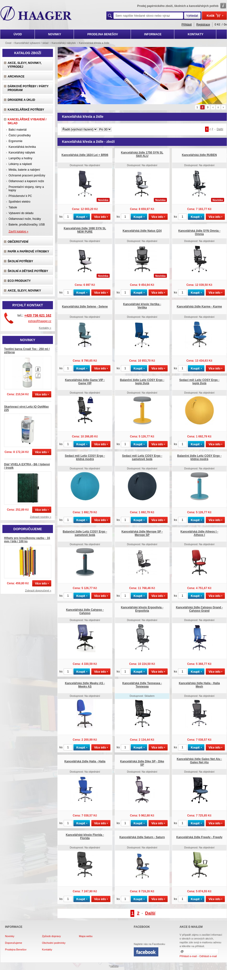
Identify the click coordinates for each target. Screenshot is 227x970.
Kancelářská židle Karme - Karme (199, 306)
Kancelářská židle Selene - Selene (85, 306)
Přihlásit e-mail (188, 956)
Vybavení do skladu (21, 213)
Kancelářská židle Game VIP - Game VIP (85, 381)
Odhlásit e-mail (208, 956)
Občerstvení (18, 241)
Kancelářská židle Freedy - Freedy (199, 837)
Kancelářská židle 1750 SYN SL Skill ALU (142, 154)
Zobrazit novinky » (40, 516)
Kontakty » (45, 327)
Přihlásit (186, 24)
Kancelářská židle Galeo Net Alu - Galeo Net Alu (199, 760)
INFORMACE (153, 34)
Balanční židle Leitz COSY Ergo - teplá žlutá (142, 381)
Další (220, 129)
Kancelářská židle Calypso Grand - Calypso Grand (199, 609)
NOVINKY (54, 34)
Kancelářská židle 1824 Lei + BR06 (85, 155)
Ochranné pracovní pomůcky (27, 175)
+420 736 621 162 (37, 315)
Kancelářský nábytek (22, 152)
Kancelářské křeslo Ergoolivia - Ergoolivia (142, 609)
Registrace (203, 24)
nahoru (114, 966)
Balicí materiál (17, 129)
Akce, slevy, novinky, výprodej (24, 64)
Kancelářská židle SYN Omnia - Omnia (199, 232)
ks (60, 216)
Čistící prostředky (20, 135)
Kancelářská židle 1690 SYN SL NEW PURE (85, 230)
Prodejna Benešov (15, 949)
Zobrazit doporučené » (38, 590)
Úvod (8, 42)
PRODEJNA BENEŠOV (102, 34)
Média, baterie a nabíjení (24, 169)
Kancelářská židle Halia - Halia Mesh (199, 685)
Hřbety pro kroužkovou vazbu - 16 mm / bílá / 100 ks (27, 539)
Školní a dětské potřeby (28, 271)
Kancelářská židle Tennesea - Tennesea (142, 685)
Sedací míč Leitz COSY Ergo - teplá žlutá (199, 381)
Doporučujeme (13, 942)
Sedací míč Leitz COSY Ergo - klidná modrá (85, 457)
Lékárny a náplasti (20, 164)
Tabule (13, 207)
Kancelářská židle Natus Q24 (142, 230)
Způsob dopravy (51, 936)
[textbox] (148, 16)
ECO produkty (19, 280)
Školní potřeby (20, 261)
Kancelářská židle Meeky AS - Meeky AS (85, 685)
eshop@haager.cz (39, 321)
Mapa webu (86, 936)
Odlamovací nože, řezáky (25, 219)
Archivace (16, 76)
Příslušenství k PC (20, 196)
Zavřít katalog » (18, 231)
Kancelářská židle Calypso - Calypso (85, 611)
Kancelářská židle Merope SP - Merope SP (142, 533)
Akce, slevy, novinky (24, 290)
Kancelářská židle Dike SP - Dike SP (142, 763)
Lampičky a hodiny (20, 158)
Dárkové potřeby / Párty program (28, 88)
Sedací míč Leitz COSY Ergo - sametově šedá (142, 457)
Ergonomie (15, 141)
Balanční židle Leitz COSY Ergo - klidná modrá (199, 457)
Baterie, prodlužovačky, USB (27, 224)
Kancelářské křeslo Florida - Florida (85, 836)
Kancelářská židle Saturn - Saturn (142, 837)
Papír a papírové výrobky (28, 251)
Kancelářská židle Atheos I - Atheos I (199, 533)
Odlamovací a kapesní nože (26, 181)
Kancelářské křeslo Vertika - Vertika (142, 306)
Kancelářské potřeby (26, 109)
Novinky (9, 936)
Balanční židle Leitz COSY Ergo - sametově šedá (85, 533)
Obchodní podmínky (53, 942)
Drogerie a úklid (21, 100)
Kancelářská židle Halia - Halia (84, 761)
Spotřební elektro (19, 201)
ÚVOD (18, 34)
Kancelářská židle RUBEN (199, 155)
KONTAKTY (195, 34)
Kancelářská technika (22, 147)
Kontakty (47, 949)
